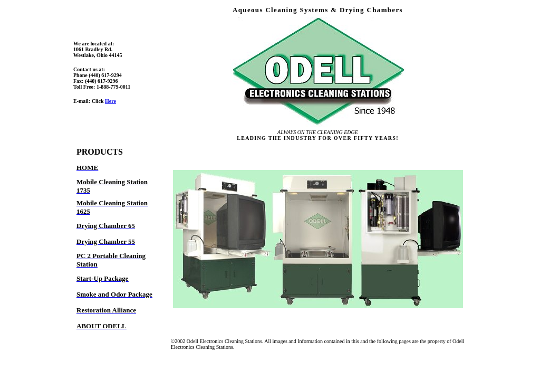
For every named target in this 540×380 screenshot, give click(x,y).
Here (110, 101)
